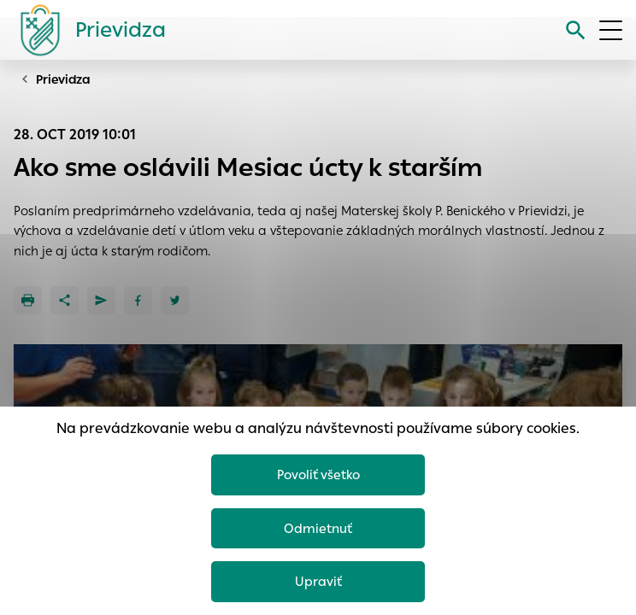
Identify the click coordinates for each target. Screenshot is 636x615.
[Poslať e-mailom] (101, 300)
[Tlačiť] (28, 300)
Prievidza (63, 79)
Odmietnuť (318, 528)
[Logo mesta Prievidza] (86, 30)
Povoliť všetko (318, 474)
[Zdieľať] (64, 300)
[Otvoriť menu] (610, 30)
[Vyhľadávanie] (576, 30)
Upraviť (318, 581)
